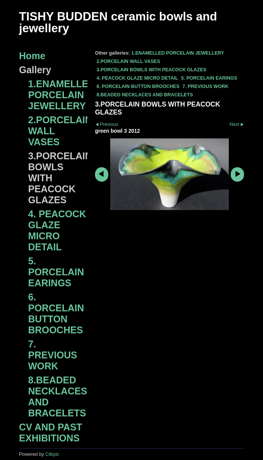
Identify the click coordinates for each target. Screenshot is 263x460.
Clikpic (52, 454)
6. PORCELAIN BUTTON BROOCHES (138, 86)
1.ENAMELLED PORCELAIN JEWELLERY (177, 53)
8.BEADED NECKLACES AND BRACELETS (145, 94)
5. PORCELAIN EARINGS (209, 78)
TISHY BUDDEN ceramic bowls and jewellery (118, 22)
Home (32, 55)
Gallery (35, 69)
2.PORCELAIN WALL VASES (128, 61)
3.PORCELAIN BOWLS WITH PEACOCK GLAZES (151, 69)
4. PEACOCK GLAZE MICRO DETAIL (137, 78)
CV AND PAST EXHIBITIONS (50, 432)
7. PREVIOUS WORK (205, 86)
